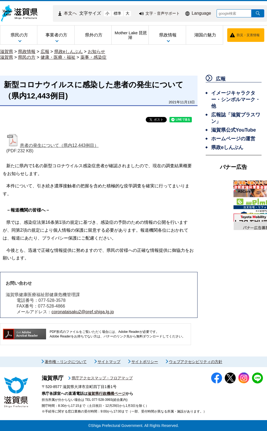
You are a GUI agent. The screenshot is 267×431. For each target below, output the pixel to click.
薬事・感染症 (93, 57)
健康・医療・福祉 (58, 57)
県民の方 (26, 57)
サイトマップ (109, 361)
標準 (117, 13)
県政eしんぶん (68, 51)
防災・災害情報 (248, 35)
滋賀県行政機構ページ (106, 393)
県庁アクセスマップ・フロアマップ (102, 378)
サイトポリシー (144, 361)
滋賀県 (6, 51)
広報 (45, 51)
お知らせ (96, 51)
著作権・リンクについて (66, 361)
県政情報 (26, 51)
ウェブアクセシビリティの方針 (195, 361)
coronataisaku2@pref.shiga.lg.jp (82, 311)
